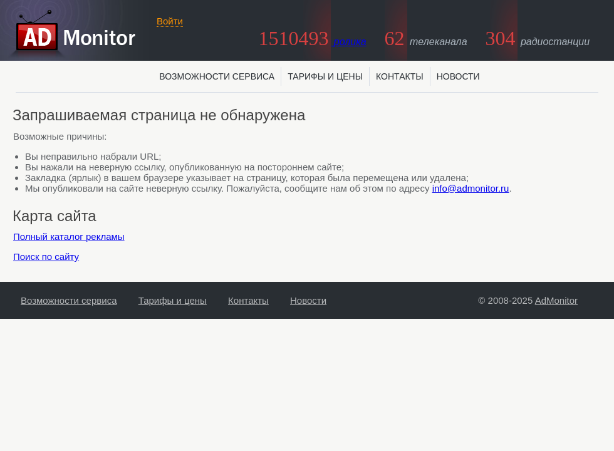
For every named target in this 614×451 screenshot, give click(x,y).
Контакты (400, 76)
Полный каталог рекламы (69, 236)
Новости (458, 76)
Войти (170, 21)
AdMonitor (556, 300)
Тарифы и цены (325, 76)
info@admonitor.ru (470, 188)
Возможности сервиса (216, 76)
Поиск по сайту (46, 256)
